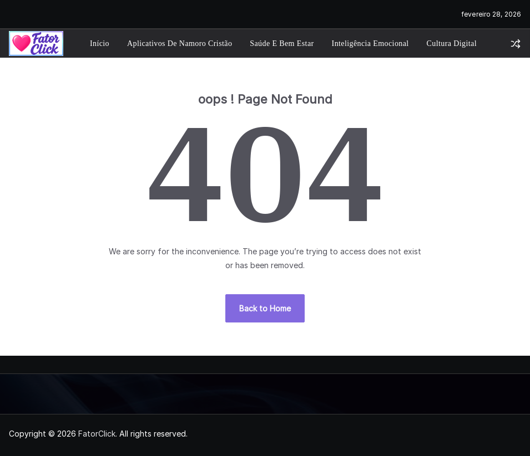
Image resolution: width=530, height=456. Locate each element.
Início (99, 43)
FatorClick (96, 433)
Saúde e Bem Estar (282, 43)
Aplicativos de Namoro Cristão (179, 43)
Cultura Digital (452, 43)
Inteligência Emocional (370, 43)
